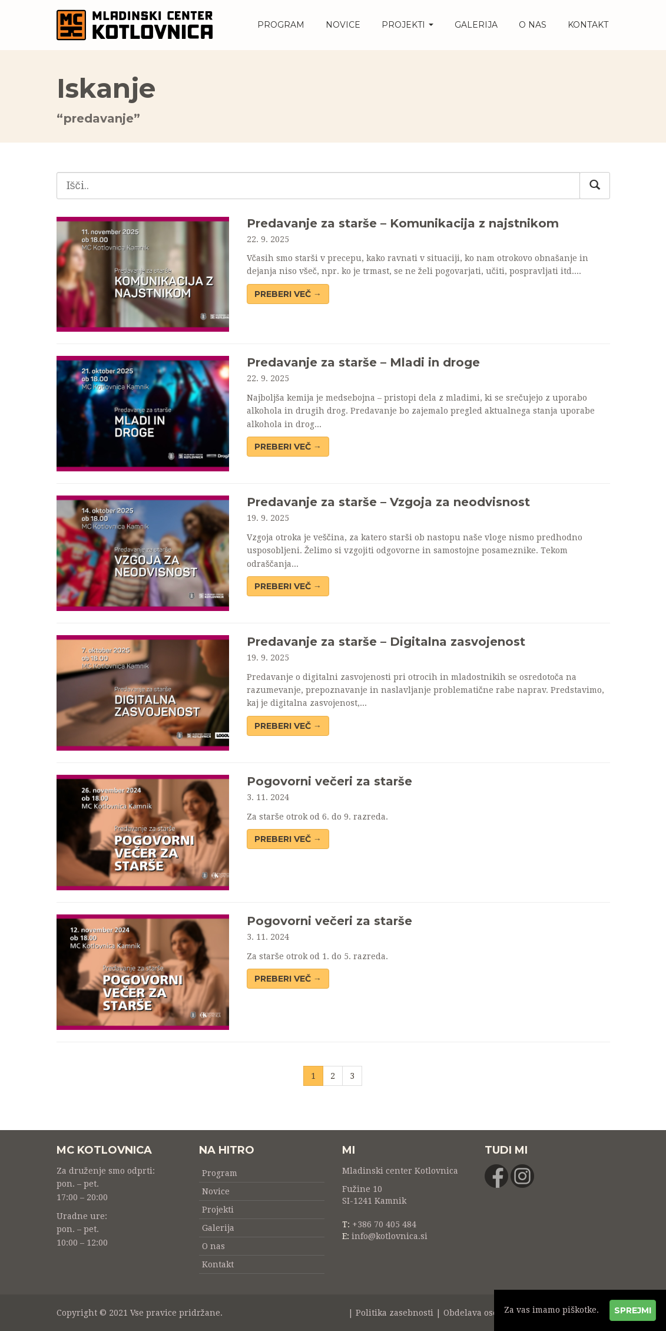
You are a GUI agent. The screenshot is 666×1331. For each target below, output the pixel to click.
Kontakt (588, 24)
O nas (532, 24)
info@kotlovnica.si (390, 1236)
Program (280, 24)
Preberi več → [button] (288, 294)
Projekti (407, 24)
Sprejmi (632, 1310)
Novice (343, 24)
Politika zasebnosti (394, 1312)
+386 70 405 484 (384, 1224)
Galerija (476, 24)
